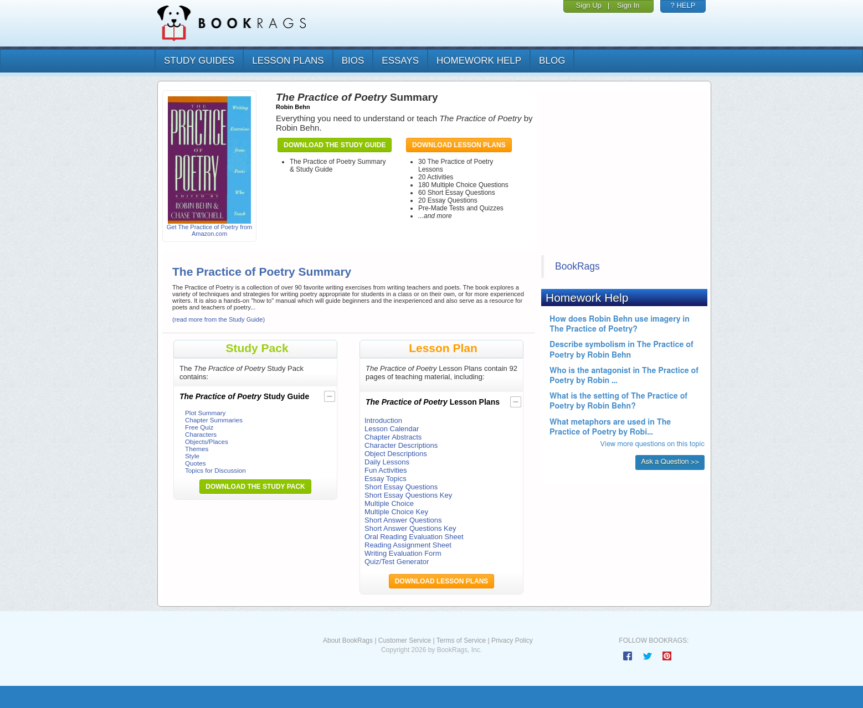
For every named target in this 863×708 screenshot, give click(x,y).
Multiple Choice (389, 503)
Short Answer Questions (402, 520)
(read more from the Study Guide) (218, 319)
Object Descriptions (395, 453)
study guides (199, 60)
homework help (478, 60)
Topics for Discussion (215, 470)
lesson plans (287, 60)
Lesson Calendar (391, 429)
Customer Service (404, 640)
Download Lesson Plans (459, 145)
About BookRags (348, 640)
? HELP (683, 5)
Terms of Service (461, 640)
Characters (201, 434)
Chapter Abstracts (393, 437)
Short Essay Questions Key (408, 495)
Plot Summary (205, 412)
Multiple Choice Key (396, 512)
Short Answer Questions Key (410, 528)
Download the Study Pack (255, 486)
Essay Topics (385, 478)
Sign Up (589, 5)
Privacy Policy (512, 640)
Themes (196, 448)
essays (400, 60)
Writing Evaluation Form (402, 553)
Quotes (195, 463)
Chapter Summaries (214, 419)
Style (192, 455)
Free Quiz (199, 427)
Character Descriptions (401, 445)
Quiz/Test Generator (396, 561)
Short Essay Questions (401, 487)
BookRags (577, 266)
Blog (552, 60)
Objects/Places (206, 441)
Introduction (383, 420)
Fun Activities (385, 470)
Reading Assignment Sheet (407, 545)
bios (353, 60)
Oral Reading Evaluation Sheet (414, 537)
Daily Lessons (386, 462)
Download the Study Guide (335, 145)
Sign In (628, 5)
